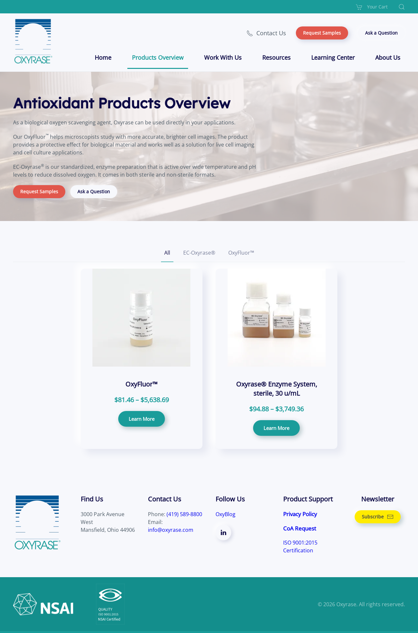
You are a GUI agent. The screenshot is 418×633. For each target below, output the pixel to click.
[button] (401, 7)
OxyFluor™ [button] (241, 252)
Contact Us (266, 33)
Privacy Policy (300, 514)
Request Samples (322, 33)
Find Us (92, 499)
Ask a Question (381, 33)
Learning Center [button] (333, 57)
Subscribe (378, 517)
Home (103, 57)
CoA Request (299, 528)
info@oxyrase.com (170, 529)
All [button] (167, 252)
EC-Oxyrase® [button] (199, 252)
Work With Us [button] (223, 57)
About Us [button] (387, 57)
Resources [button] (276, 57)
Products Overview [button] (158, 57)
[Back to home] (34, 41)
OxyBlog (225, 514)
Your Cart (372, 7)
